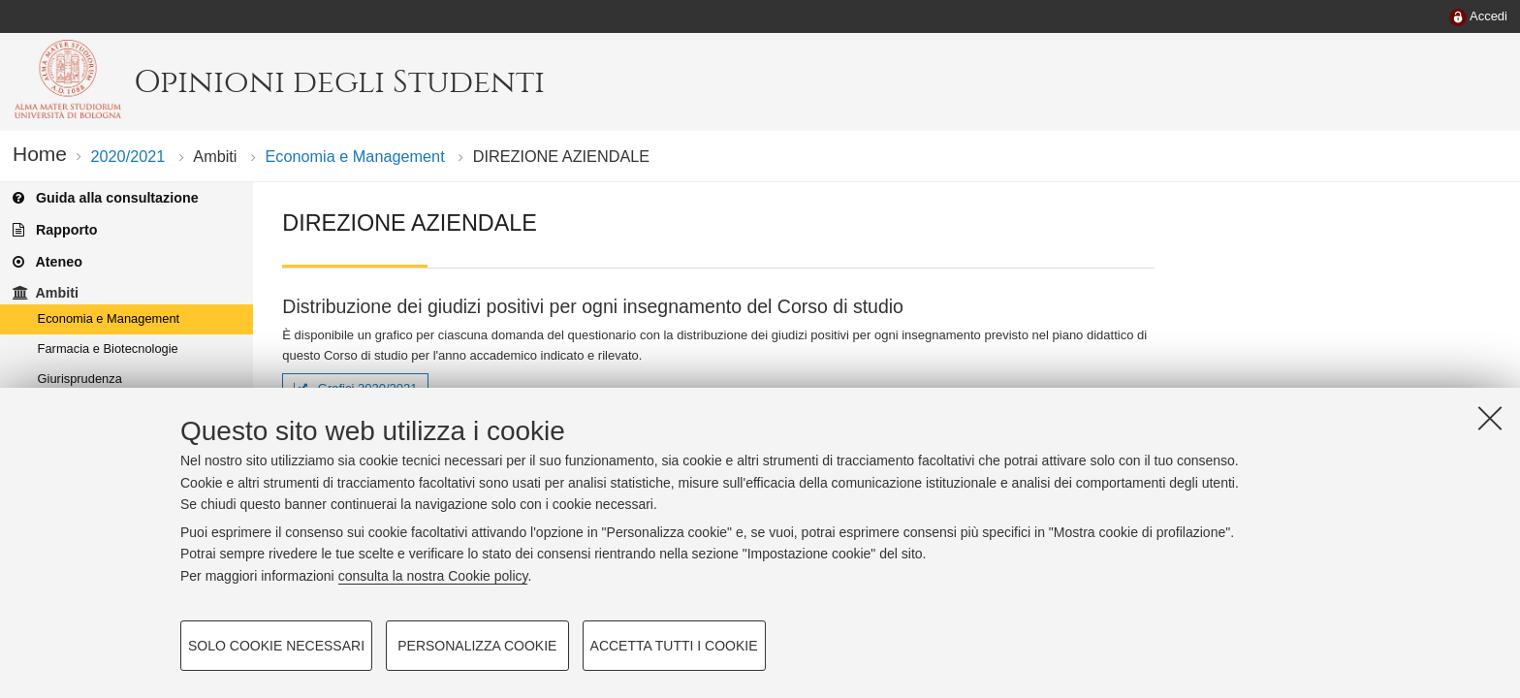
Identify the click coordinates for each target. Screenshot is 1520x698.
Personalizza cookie (476, 645)
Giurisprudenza (80, 378)
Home (40, 154)
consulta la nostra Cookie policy (433, 576)
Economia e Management (355, 156)
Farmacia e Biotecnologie (108, 348)
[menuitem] (1478, 17)
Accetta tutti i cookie (674, 645)
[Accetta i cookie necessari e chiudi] (1489, 417)
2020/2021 (127, 156)
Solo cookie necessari (276, 645)
